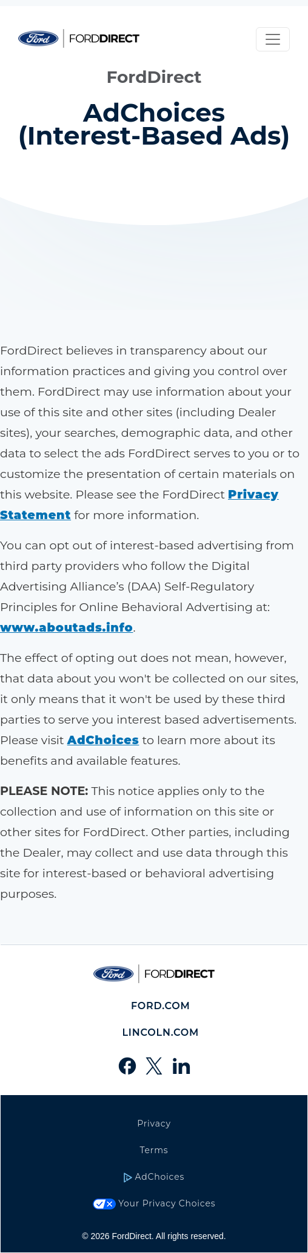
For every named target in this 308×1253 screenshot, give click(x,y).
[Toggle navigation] (273, 39)
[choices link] (66, 627)
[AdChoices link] (103, 740)
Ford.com (160, 1006)
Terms (154, 1150)
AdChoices (154, 1176)
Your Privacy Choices (154, 1203)
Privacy (154, 1123)
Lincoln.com (160, 1032)
